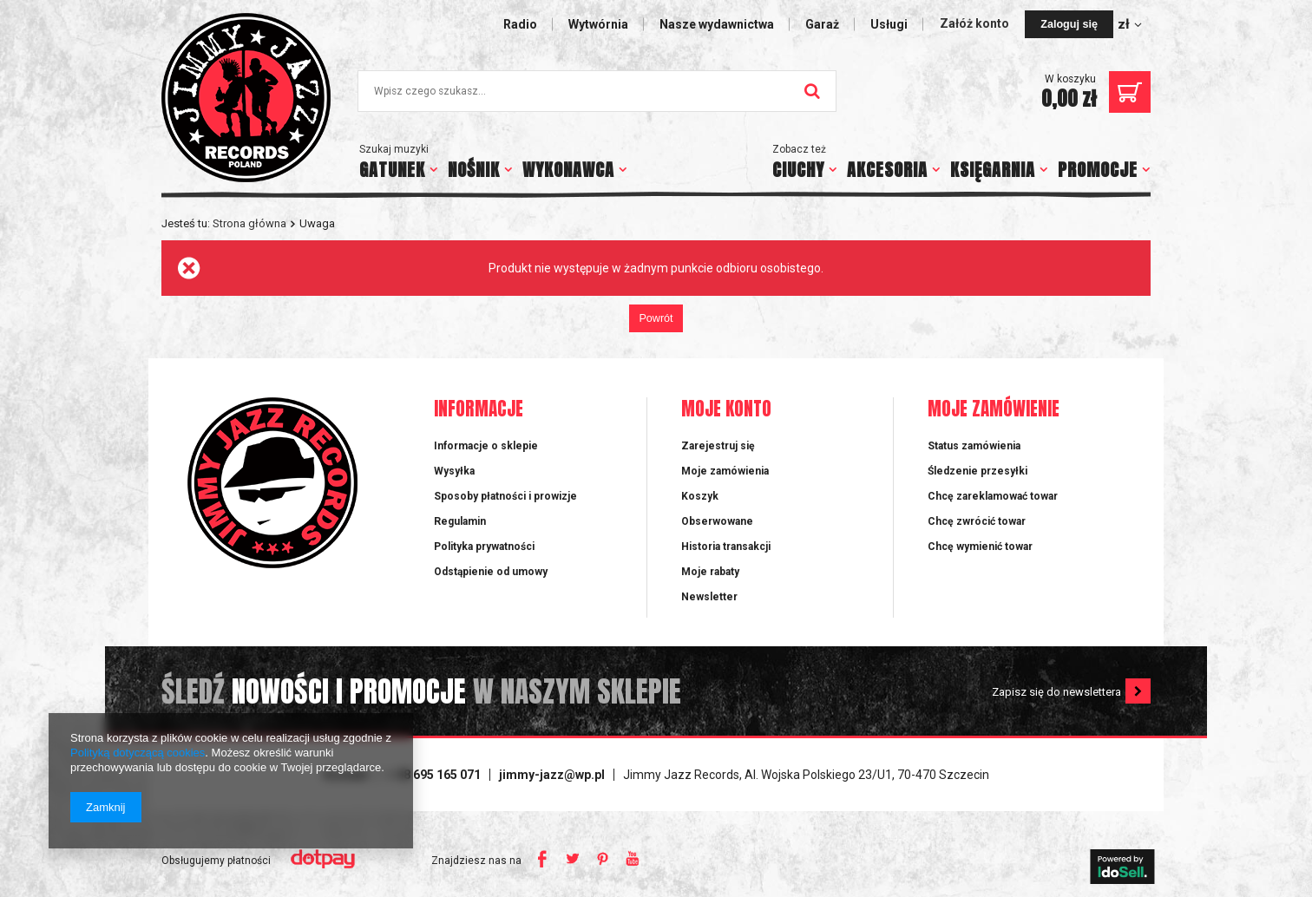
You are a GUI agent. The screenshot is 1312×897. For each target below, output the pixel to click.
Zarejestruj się (718, 446)
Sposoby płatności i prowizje (505, 496)
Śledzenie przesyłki (977, 471)
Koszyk (699, 496)
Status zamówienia (974, 446)
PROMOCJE (1098, 169)
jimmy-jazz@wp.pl (552, 775)
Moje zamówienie (993, 409)
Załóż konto (976, 23)
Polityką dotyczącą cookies (137, 752)
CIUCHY (798, 169)
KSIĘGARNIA (992, 169)
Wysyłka (454, 471)
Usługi (889, 24)
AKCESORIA (887, 169)
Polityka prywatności (484, 546)
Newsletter (709, 597)
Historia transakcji (726, 546)
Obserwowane (717, 521)
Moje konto (726, 409)
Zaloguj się (1069, 24)
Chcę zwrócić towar (977, 521)
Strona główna (249, 223)
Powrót (655, 318)
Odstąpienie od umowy (491, 571)
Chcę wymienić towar (980, 546)
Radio (520, 24)
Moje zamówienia (725, 471)
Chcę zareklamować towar (993, 496)
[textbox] (597, 91)
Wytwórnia (598, 24)
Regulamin (460, 521)
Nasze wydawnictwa (716, 24)
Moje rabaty (710, 571)
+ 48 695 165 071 (434, 775)
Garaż (822, 24)
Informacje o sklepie (486, 446)
